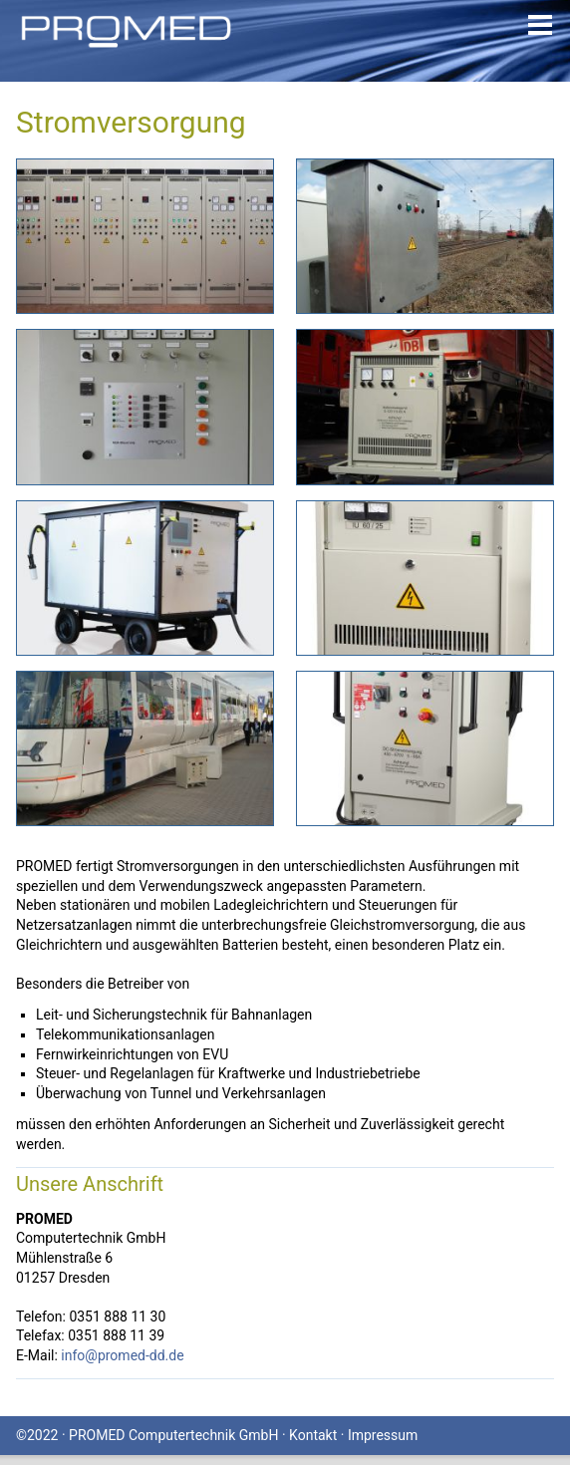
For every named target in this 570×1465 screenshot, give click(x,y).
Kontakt (313, 1435)
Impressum (383, 1435)
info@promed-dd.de (122, 1355)
